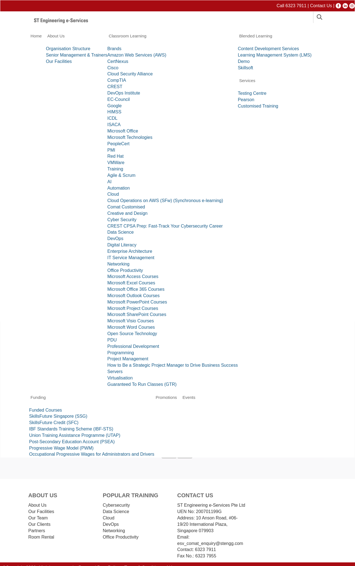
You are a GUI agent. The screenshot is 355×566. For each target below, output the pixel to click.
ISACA (114, 124)
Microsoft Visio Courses (130, 320)
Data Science (120, 232)
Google (114, 105)
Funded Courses (45, 410)
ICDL (112, 118)
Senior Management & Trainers (76, 55)
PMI (111, 150)
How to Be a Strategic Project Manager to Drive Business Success (172, 365)
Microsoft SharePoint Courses (136, 314)
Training (115, 169)
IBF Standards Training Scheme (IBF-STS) (71, 429)
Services (247, 80)
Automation (118, 188)
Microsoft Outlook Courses (133, 295)
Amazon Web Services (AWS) (136, 55)
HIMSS (114, 111)
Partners (36, 530)
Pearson (246, 99)
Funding (38, 397)
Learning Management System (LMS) (274, 55)
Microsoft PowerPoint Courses (137, 302)
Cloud (113, 194)
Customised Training (258, 106)
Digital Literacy (121, 245)
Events (188, 397)
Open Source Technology (132, 333)
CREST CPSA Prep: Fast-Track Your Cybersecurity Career (165, 226)
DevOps (115, 238)
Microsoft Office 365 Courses (135, 289)
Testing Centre (252, 93)
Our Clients (39, 524)
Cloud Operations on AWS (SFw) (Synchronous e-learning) (165, 200)
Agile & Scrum (121, 175)
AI (109, 181)
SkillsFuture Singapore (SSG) (58, 416)
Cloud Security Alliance (130, 74)
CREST (114, 86)
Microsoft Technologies (129, 137)
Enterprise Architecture (129, 251)
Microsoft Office (122, 131)
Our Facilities (59, 61)
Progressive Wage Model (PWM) (61, 448)
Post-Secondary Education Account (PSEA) (72, 441)
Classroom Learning (127, 36)
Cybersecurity (116, 505)
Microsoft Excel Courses (131, 283)
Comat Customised (126, 207)
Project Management (127, 358)
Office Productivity (125, 270)
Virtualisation (120, 378)
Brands (114, 48)
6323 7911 (205, 549)
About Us (56, 36)
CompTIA (116, 80)
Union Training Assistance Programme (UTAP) (74, 435)
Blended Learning (255, 36)
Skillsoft (245, 67)
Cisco (112, 67)
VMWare (116, 162)
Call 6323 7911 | (293, 5)
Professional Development (133, 346)
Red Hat (115, 156)
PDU (112, 340)
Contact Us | (323, 5)
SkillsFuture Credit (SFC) (53, 422)
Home (36, 36)
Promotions (166, 397)
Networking (118, 264)
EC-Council (118, 99)
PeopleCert (118, 143)
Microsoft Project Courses (132, 308)
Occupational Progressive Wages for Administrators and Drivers (91, 454)
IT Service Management (130, 257)
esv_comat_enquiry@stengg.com (210, 543)
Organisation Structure (68, 48)
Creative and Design (127, 213)
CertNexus (117, 61)
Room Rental (41, 537)
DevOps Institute (123, 93)
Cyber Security (121, 219)
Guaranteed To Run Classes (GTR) (142, 384)
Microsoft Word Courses (131, 327)
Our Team (38, 518)
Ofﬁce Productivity (121, 537)
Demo (244, 61)
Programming (120, 352)
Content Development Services (268, 48)
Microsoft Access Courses (132, 276)
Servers (115, 371)
